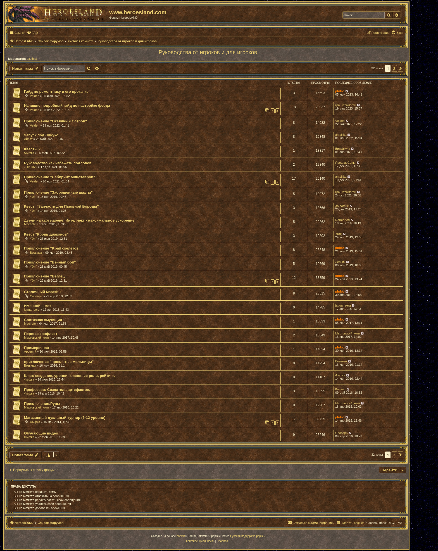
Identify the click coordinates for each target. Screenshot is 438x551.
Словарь (36, 296)
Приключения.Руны (42, 404)
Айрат (28, 139)
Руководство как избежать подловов (58, 163)
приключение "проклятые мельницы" (59, 362)
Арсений (30, 351)
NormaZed (342, 220)
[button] (400, 68)
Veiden (34, 96)
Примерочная (36, 348)
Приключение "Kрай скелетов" (52, 248)
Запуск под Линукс (41, 135)
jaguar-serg (32, 309)
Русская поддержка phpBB (247, 536)
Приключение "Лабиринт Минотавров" (59, 177)
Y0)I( (33, 196)
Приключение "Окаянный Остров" (55, 121)
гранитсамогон (345, 105)
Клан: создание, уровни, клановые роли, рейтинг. (69, 376)
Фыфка (32, 58)
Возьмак (36, 252)
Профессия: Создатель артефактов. (57, 390)
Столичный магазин (42, 292)
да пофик (342, 206)
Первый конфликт (40, 334)
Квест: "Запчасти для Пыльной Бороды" (61, 206)
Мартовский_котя (36, 337)
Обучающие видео (41, 433)
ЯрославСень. (345, 162)
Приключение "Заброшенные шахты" (58, 192)
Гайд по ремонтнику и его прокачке (56, 91)
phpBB (181, 536)
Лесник (340, 261)
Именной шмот (37, 306)
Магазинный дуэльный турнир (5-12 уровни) (64, 417)
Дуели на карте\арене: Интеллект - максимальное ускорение (79, 220)
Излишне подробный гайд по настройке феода (67, 105)
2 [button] (394, 68)
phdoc (339, 91)
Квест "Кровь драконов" (46, 234)
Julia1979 (30, 166)
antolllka (340, 134)
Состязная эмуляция (43, 320)
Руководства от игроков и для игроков (208, 52)
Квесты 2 (32, 149)
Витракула (342, 148)
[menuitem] (32, 32)
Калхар (340, 389)
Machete (30, 224)
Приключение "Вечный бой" (50, 262)
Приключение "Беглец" (45, 276)
